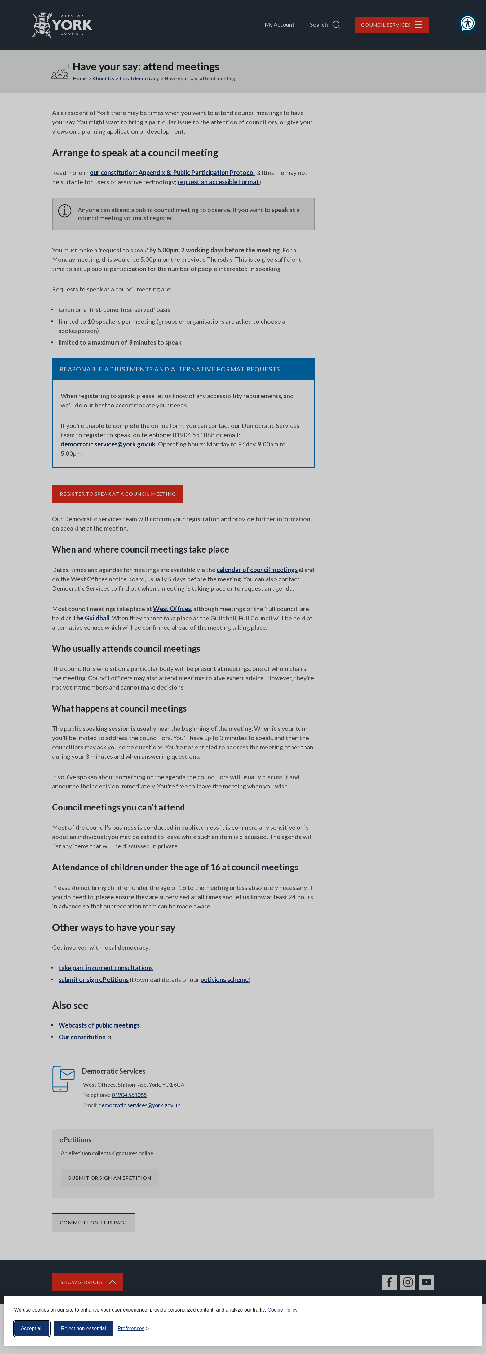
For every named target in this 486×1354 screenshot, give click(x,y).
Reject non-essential (83, 1328)
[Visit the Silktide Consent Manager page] (468, 1328)
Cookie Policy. (282, 1309)
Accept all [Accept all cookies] (31, 1328)
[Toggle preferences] (133, 1328)
